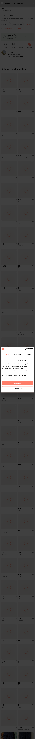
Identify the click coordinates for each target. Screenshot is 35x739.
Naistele (28, 24)
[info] (18, 24)
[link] (29, 45)
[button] (5, 45)
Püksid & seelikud (8, 28)
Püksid (19, 28)
